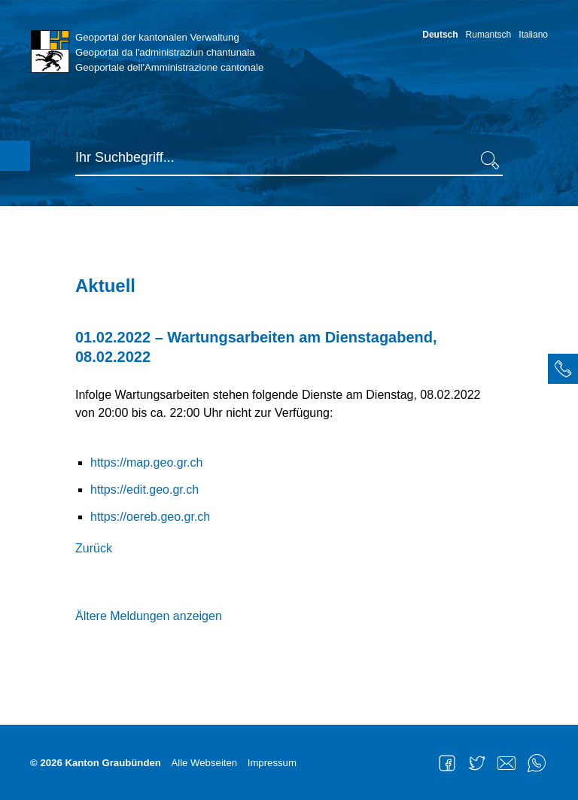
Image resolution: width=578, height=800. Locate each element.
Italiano (533, 34)
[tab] (563, 369)
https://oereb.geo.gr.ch (150, 516)
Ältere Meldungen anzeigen (148, 616)
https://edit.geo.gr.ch (144, 489)
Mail (506, 763)
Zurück (93, 548)
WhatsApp (536, 763)
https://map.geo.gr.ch (146, 462)
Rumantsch (489, 34)
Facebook (447, 763)
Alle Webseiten (204, 762)
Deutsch (440, 34)
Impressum (272, 762)
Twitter (477, 763)
